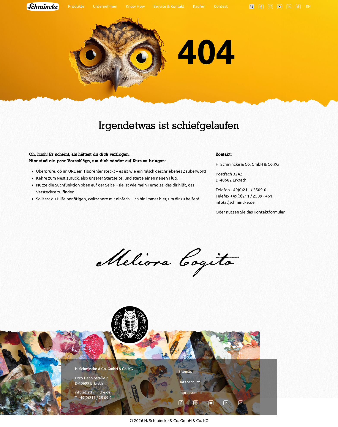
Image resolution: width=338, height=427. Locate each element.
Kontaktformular (269, 212)
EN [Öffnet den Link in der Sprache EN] (308, 6)
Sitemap (185, 371)
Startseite (113, 178)
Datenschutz (189, 382)
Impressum (187, 392)
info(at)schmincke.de (93, 392)
